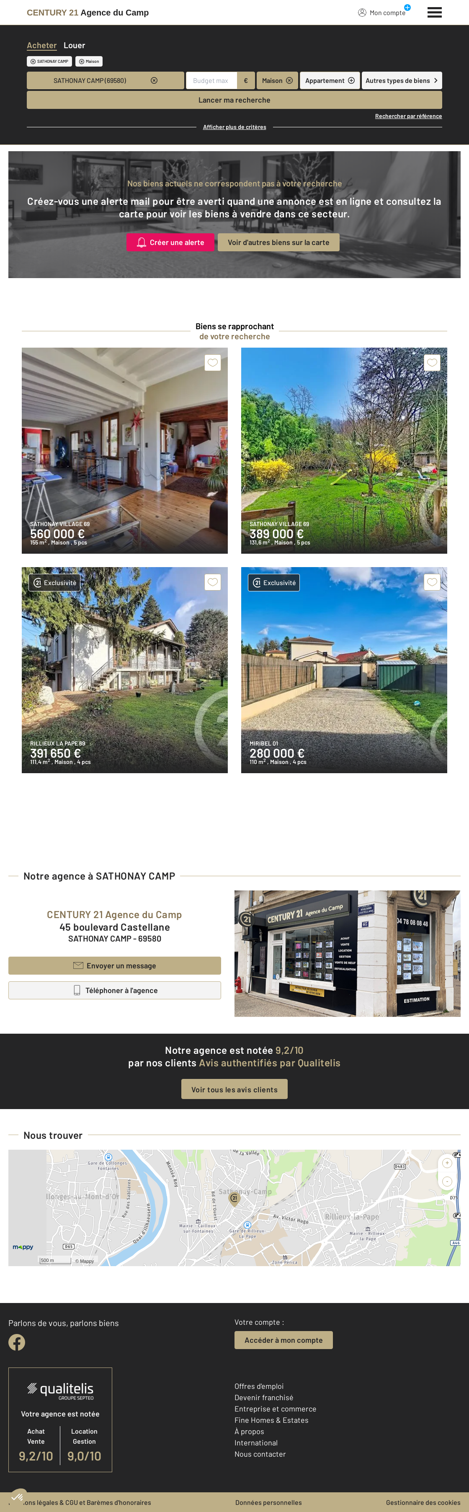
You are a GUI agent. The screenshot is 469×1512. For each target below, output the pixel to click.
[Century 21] (88, 13)
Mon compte (382, 12)
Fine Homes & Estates (271, 1419)
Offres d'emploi (259, 1386)
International (256, 1442)
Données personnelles (268, 1502)
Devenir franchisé (264, 1397)
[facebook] (16, 1342)
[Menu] (435, 11)
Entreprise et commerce (275, 1408)
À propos (249, 1431)
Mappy (87, 1261)
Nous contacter (260, 1453)
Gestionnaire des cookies (423, 1502)
